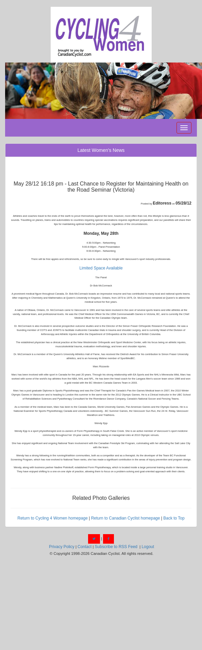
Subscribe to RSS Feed (116, 546)
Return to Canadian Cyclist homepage (125, 518)
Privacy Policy (61, 546)
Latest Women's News (101, 150)
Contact (84, 546)
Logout (147, 546)
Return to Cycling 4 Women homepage (52, 518)
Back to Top (173, 518)
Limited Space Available (100, 268)
